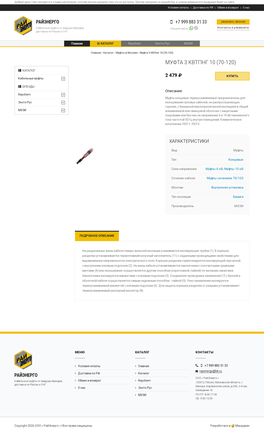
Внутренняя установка (227, 189)
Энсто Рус (162, 44)
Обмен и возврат (228, 7)
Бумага (238, 198)
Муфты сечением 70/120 (225, 180)
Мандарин (240, 427)
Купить (232, 77)
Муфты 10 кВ (233, 170)
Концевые (235, 161)
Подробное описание (99, 237)
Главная (77, 44)
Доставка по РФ (203, 7)
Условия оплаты (178, 7)
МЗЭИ (188, 44)
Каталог (107, 44)
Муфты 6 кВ (214, 170)
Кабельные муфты (30, 80)
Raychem (134, 44)
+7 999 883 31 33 (216, 367)
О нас (246, 7)
